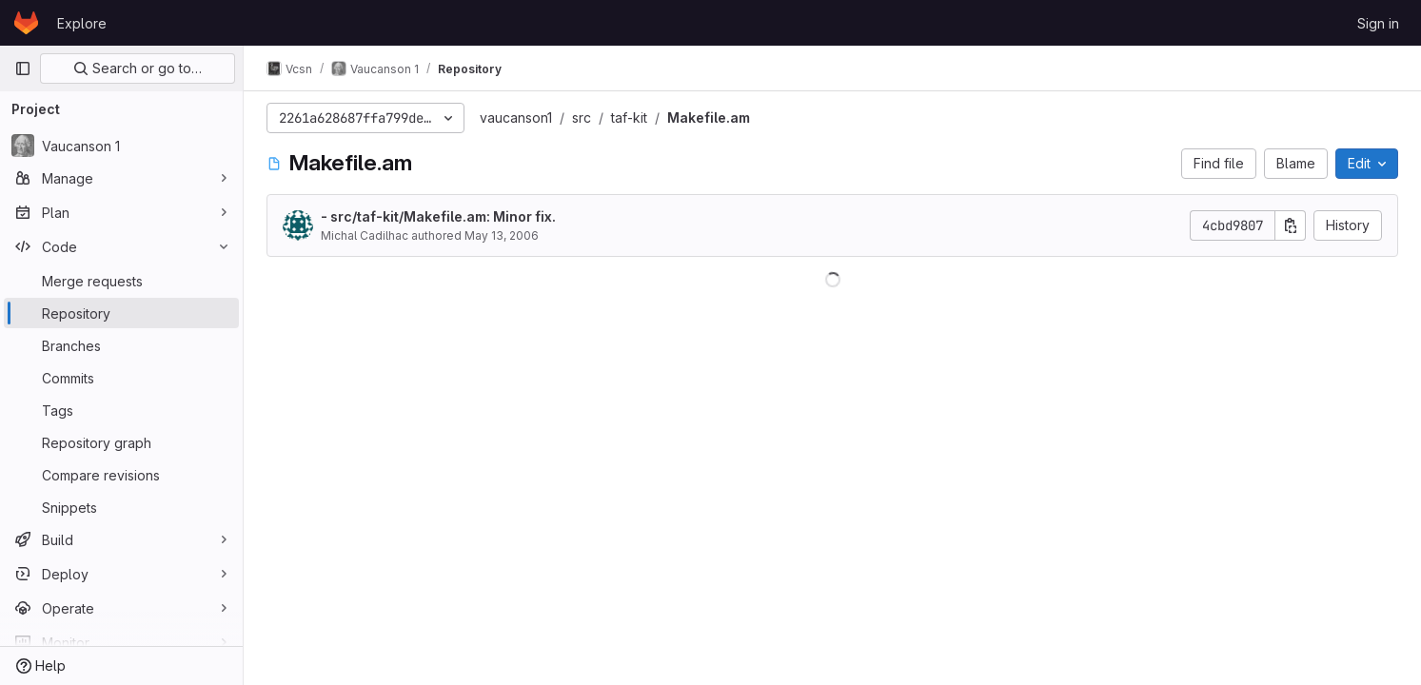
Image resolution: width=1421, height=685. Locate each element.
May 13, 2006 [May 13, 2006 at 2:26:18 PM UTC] (501, 235)
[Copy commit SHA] (1290, 225)
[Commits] (121, 377)
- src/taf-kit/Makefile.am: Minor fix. (438, 216)
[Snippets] (121, 507)
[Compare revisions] (121, 475)
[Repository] (121, 313)
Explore (82, 23)
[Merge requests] (121, 280)
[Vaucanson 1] (121, 145)
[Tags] (121, 410)
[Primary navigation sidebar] (23, 68)
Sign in (1378, 23)
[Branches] (121, 345)
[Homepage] (26, 23)
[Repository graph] (121, 442)
